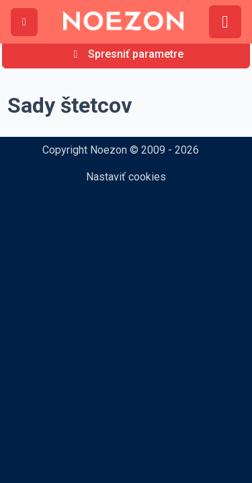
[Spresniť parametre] (126, 54)
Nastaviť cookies (126, 176)
